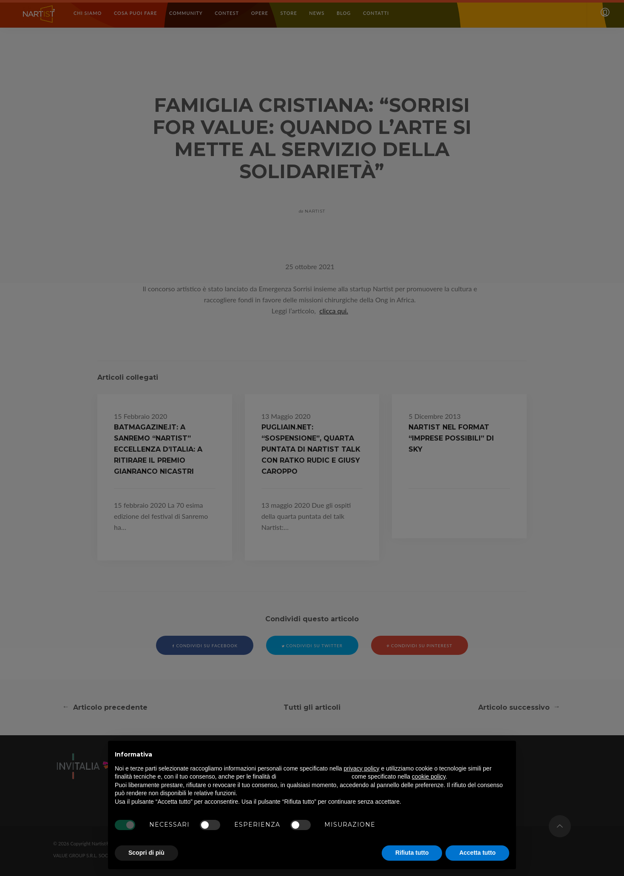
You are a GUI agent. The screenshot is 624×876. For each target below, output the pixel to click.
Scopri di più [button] (146, 852)
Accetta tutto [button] (477, 852)
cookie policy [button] (428, 776)
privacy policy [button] (362, 768)
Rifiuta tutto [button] (412, 852)
